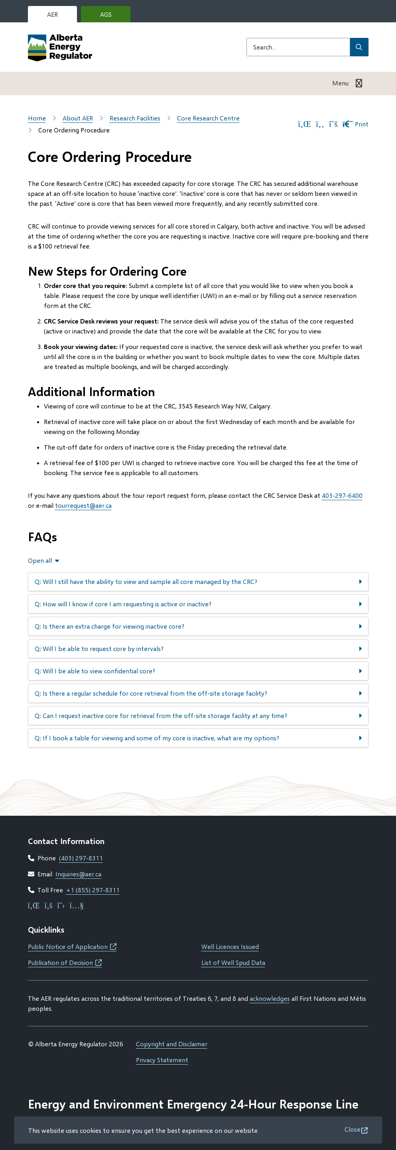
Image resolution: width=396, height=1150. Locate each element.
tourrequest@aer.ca (83, 505)
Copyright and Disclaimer (171, 1043)
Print (355, 124)
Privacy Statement (162, 1059)
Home (37, 118)
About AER (78, 118)
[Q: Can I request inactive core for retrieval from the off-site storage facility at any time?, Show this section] (198, 715)
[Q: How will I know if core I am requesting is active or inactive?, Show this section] (198, 603)
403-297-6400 (342, 495)
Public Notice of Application (72, 946)
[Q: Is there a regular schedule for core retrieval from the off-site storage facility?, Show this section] (198, 693)
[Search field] (298, 47)
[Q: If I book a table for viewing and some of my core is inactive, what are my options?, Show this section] (198, 738)
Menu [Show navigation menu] (340, 83)
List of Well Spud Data (233, 962)
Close (353, 1129)
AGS (112, 16)
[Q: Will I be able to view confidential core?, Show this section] (198, 671)
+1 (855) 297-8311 (93, 890)
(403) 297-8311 (81, 858)
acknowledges (270, 998)
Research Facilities (135, 118)
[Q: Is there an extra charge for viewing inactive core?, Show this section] (198, 626)
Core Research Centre (208, 118)
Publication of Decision (65, 962)
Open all (40, 560)
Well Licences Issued (230, 946)
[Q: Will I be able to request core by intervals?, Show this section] (198, 648)
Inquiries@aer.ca (78, 874)
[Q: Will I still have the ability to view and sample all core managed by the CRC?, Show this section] (198, 581)
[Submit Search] (359, 47)
